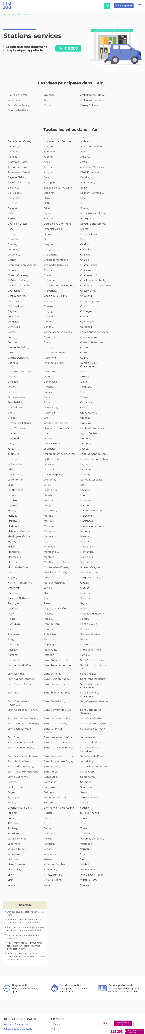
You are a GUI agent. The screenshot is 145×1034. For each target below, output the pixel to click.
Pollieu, (48, 618)
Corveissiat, (50, 337)
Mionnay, (85, 541)
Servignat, (49, 802)
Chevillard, (86, 296)
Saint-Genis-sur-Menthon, (95, 701)
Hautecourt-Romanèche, (58, 428)
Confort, (48, 321)
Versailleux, (14, 854)
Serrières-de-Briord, (55, 797)
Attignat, (49, 172)
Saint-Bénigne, (16, 673)
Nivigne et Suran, (90, 577)
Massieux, (49, 526)
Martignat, (13, 526)
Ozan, (47, 593)
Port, (10, 629)
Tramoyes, (50, 833)
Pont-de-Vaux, (52, 624)
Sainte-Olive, (87, 777)
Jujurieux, (13, 454)
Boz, (10, 229)
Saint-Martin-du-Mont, (93, 742)
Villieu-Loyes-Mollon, (92, 874)
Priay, (11, 639)
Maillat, (12, 510)
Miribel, (48, 105)
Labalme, (49, 464)
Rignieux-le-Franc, (90, 649)
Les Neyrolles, (15, 490)
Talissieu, (49, 818)
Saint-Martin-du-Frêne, (57, 742)
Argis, (47, 162)
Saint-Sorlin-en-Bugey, (21, 766)
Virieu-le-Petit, (88, 880)
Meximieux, (50, 536)
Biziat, (11, 213)
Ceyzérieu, (14, 254)
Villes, (11, 874)
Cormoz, (12, 337)
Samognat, (50, 782)
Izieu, (11, 443)
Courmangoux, (89, 337)
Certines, (13, 249)
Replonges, (50, 644)
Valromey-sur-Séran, (92, 838)
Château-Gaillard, (18, 280)
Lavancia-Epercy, (53, 474)
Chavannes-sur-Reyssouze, (95, 285)
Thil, (46, 823)
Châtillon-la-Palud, (18, 285)
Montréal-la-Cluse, (18, 567)
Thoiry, (84, 823)
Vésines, (48, 859)
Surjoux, (49, 813)
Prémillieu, (50, 634)
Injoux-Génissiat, (89, 433)
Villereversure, (88, 869)
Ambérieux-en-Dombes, (57, 141)
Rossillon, (49, 655)
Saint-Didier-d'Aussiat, (20, 684)
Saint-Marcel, (87, 737)
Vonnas (84, 885)
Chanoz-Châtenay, (18, 275)
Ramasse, (49, 639)
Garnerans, (86, 402)
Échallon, (13, 381)
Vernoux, (85, 849)
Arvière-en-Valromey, (92, 167)
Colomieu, (13, 316)
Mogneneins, (87, 546)
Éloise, (83, 381)
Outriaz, (84, 588)
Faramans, (86, 387)
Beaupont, (50, 182)
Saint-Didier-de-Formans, (58, 684)
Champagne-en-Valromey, (23, 265)
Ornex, (48, 588)
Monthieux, (86, 557)
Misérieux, (49, 546)
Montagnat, (14, 551)
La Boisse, (13, 459)
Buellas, (12, 244)
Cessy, (47, 249)
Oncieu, (84, 582)
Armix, (83, 162)
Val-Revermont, (17, 838)
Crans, (47, 342)
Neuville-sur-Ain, (89, 572)
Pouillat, (85, 629)
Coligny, (48, 311)
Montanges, (87, 551)
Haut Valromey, (16, 428)
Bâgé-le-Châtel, (17, 177)
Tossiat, (84, 828)
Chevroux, (13, 301)
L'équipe (55, 1024)
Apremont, (50, 151)
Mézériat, (85, 536)
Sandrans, (85, 782)
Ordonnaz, (14, 588)
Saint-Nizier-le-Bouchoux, (58, 756)
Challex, (84, 259)
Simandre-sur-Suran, (19, 807)
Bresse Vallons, (88, 234)
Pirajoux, (85, 608)
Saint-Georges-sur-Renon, (23, 710)
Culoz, (83, 352)
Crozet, (12, 352)
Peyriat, (84, 603)
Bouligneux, (87, 218)
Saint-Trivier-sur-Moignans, (23, 771)
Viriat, (11, 880)
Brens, (47, 234)
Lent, (83, 485)
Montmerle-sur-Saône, (57, 562)
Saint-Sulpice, (52, 766)
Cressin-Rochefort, (18, 347)
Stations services (22, 14)
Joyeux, (84, 448)
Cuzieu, (84, 357)
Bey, (82, 203)
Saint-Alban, (14, 660)
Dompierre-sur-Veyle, (20, 371)
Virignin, (12, 885)
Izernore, (85, 438)
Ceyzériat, (85, 249)
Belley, (84, 187)
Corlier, (12, 332)
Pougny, (49, 629)
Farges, (48, 392)
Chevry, (48, 301)
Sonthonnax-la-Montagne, (59, 807)
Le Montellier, (15, 479)
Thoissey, (13, 828)
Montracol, (86, 562)
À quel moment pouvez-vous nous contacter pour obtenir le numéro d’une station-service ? (24, 946)
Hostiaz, (12, 433)
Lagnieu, (85, 464)
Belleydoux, (14, 193)
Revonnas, (86, 644)
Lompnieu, (86, 500)
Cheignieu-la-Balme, (55, 296)
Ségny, (11, 792)
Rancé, (84, 639)
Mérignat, (85, 531)
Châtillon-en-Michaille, (93, 280)
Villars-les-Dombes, (55, 864)
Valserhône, (14, 100)
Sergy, (83, 792)
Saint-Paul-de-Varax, (19, 761)
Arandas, (12, 156)
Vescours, (13, 859)
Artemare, (49, 167)
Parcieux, (85, 593)
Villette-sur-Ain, (53, 874)
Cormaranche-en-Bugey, (58, 332)
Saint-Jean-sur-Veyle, (20, 728)
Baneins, (85, 177)
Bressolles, (14, 239)
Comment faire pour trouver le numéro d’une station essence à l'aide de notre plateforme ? (26, 956)
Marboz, (48, 515)
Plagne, (48, 613)
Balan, (47, 177)
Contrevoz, (14, 326)
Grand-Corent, (88, 412)
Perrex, (48, 603)
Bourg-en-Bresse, (18, 95)
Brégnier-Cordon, (54, 229)
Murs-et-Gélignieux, (91, 567)
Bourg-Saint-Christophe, (58, 223)
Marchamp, (86, 515)
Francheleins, (15, 402)
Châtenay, (49, 280)
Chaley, (12, 259)
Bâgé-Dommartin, (90, 172)
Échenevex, (50, 381)
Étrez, (11, 387)
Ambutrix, (49, 146)
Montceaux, (14, 557)
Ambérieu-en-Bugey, (92, 95)
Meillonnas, (50, 531)
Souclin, (84, 807)
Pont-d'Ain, (14, 624)
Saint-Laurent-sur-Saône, (58, 737)
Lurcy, (47, 505)
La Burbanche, (52, 459)
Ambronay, (14, 146)
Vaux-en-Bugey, (17, 849)
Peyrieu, (12, 608)
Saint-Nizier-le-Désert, (92, 756)
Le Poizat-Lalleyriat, (91, 479)
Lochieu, (12, 500)
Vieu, (83, 859)
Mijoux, (12, 541)
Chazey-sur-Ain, (17, 296)
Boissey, (12, 218)
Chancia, (48, 270)
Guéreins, (85, 423)
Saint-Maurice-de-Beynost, (59, 747)
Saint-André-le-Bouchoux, (59, 665)
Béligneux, (14, 187)
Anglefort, (13, 151)
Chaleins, (85, 254)
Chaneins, (85, 270)
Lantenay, (85, 469)
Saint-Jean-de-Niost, (91, 718)
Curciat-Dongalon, (18, 357)
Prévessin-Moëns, (90, 634)
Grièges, (12, 418)
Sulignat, (13, 813)
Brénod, (12, 234)
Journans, (49, 448)
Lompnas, (49, 500)
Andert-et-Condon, (91, 146)
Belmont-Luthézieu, (92, 193)
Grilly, (47, 418)
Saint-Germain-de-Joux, (57, 710)
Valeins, (48, 838)
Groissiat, (85, 418)
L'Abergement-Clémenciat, (59, 454)
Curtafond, (50, 357)
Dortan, (84, 371)
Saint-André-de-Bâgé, (92, 660)
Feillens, (84, 392)
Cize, (82, 306)
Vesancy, (85, 854)
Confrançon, (87, 321)
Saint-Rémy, (87, 761)
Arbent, (48, 156)
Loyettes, (13, 505)
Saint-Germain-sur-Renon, (23, 718)
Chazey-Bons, (88, 290)
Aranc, (83, 151)
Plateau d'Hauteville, (92, 613)
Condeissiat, (14, 321)
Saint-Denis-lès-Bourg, (93, 679)
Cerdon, (84, 244)
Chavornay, (50, 290)
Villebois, (85, 864)
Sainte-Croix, (87, 771)
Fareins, (12, 392)
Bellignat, (49, 193)
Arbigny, (85, 156)
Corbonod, (86, 326)
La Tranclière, (15, 464)
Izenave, (48, 438)
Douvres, (13, 376)
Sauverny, (49, 787)
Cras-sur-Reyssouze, (91, 342)
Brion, (47, 239)
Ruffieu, (85, 655)
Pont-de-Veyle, (88, 624)
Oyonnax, (49, 95)
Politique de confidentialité (17, 1029)
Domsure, (49, 371)
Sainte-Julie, (51, 777)
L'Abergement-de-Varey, (94, 454)
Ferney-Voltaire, (89, 105)
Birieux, (84, 208)
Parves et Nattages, (19, 598)
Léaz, (10, 485)
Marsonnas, (86, 521)
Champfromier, (88, 265)
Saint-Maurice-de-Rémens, (23, 756)
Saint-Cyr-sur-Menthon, (21, 679)
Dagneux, (13, 363)
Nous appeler (123, 5)
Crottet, (48, 347)
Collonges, (86, 311)
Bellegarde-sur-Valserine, (94, 100)
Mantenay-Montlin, (91, 510)
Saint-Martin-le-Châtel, (21, 747)
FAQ (53, 1029)
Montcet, (49, 557)
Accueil (7, 14)
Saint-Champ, (88, 673)
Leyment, (85, 490)
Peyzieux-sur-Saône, (56, 608)
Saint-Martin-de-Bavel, (20, 742)
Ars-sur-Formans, (17, 167)
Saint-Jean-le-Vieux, (55, 723)
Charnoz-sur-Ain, (89, 275)
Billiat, (47, 208)
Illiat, (46, 433)
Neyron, (12, 577)
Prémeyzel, (14, 634)
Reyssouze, (50, 649)
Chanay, (12, 270)
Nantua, (12, 572)
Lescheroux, (51, 490)
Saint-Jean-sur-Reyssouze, (95, 723)
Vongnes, (49, 885)
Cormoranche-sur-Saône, (94, 332)
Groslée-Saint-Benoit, (20, 423)
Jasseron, (85, 443)
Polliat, (11, 618)
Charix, (48, 275)
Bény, (47, 198)
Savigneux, (86, 787)
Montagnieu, (51, 551)
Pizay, (11, 613)
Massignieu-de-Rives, (92, 526)
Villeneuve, (50, 869)
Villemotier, (14, 869)
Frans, (47, 402)
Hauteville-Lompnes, (92, 428)
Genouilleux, (15, 407)
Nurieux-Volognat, (54, 582)
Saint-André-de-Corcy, (20, 665)
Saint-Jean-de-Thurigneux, (23, 723)
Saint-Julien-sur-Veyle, (93, 728)
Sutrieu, (12, 818)
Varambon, (86, 843)
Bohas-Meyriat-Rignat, (93, 213)
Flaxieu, (48, 397)
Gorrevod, (49, 412)
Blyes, (47, 213)
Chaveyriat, (14, 290)
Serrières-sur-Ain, (90, 797)
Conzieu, (49, 326)
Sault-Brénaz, (15, 787)
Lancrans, (49, 469)
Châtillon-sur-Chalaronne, (59, 285)
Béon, (83, 198)
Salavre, (12, 782)
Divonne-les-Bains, (54, 363)
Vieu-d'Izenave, (16, 864)
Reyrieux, (13, 649)
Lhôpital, (49, 495)
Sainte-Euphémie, (18, 777)
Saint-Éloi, (13, 692)
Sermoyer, (13, 797)
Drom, (47, 376)
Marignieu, (14, 521)
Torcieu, (48, 828)
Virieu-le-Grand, (53, 880)
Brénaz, (84, 229)
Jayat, (11, 448)
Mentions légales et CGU (16, 1024)
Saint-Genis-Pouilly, (19, 105)
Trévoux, (85, 833)
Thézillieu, (13, 823)
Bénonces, (14, 198)
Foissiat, (84, 397)
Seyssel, (84, 802)
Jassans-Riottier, (53, 443)
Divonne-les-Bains (18, 110)
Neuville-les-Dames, (55, 572)
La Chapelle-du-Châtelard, (95, 459)
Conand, (48, 316)
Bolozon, (49, 218)
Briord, (84, 239)
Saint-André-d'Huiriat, (56, 660)
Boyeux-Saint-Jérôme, (93, 223)
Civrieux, (49, 306)
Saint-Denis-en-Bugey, (57, 679)
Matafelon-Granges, (19, 531)
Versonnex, (50, 854)
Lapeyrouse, (15, 474)
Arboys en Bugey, (18, 162)
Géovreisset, (51, 407)
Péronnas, (86, 598)
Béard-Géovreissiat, (19, 182)
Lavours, (85, 474)
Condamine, (87, 316)
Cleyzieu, (13, 311)
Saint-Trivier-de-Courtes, (94, 766)
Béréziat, (13, 203)
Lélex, (47, 485)
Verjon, (48, 849)
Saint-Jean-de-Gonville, (57, 718)
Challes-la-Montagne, (56, 259)
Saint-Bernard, (52, 673)
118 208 (68, 48)
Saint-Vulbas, (51, 771)
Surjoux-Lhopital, (90, 813)
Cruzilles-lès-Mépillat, (56, 352)
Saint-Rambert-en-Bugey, (59, 761)
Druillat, (84, 376)
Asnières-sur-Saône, (19, 172)
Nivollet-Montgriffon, (20, 582)
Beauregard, (87, 182)
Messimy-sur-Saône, (19, 536)
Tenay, (84, 818)
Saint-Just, (14, 737)
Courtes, (12, 342)
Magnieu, (85, 505)
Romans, (12, 655)
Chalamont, (50, 254)
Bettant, (48, 203)
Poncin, (84, 618)
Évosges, (49, 387)
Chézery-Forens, (89, 301)
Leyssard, (13, 495)
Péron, (48, 598)
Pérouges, (13, 603)
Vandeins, (49, 843)
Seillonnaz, (50, 792)
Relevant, (13, 644)
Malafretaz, (50, 510)
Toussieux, (14, 833)
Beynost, (13, 208)
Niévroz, (48, 577)
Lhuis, (83, 495)
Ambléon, (85, 141)
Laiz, (10, 469)
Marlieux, (49, 521)
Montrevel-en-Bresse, (56, 567)
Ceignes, (48, 244)
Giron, (11, 412)
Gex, (46, 100)
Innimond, (13, 438)
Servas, (12, 802)
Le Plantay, (50, 479)
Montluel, (13, 562)
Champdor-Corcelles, (56, 265)
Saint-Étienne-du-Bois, (57, 692)
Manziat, (12, 515)
